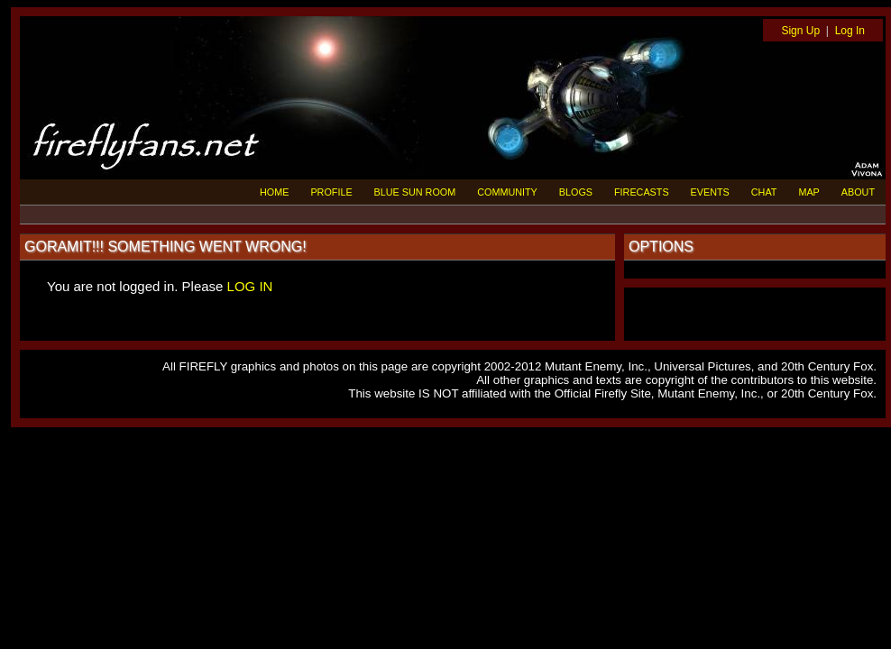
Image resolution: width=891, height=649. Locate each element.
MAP (808, 192)
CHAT (764, 192)
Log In (850, 30)
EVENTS (710, 192)
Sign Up (800, 30)
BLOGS (575, 192)
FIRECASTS (641, 192)
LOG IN (250, 286)
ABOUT (858, 192)
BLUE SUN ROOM (415, 192)
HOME (274, 192)
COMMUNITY (507, 192)
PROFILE (331, 192)
